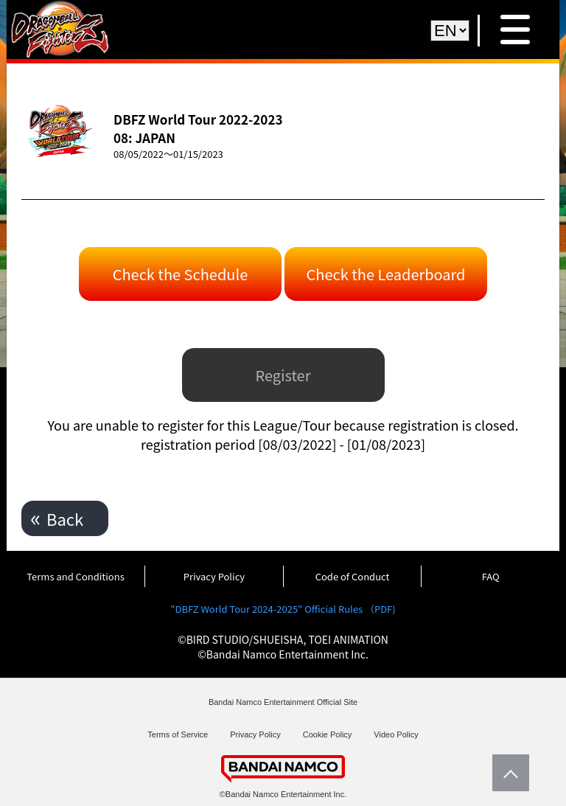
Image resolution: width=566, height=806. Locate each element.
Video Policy (396, 734)
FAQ (491, 576)
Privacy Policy (214, 576)
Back (64, 518)
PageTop (507, 772)
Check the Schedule (180, 274)
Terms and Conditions (75, 576)
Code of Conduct (352, 576)
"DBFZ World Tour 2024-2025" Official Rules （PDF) (282, 609)
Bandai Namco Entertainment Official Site (283, 702)
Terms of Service (177, 734)
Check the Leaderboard (386, 274)
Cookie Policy (327, 734)
